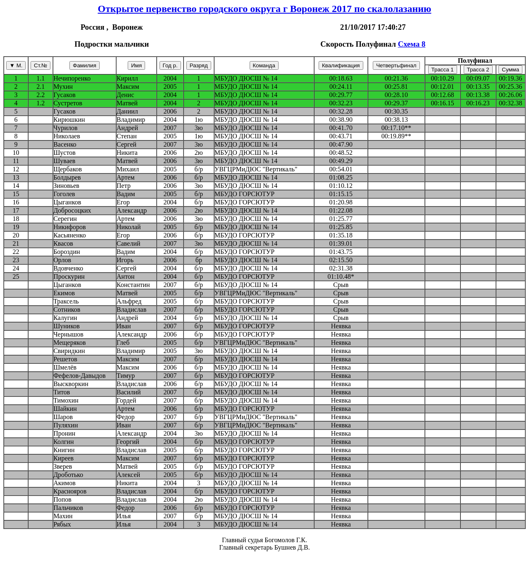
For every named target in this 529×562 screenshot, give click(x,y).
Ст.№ (40, 65)
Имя (136, 65)
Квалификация (341, 65)
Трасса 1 (442, 69)
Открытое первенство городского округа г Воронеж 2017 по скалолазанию (264, 8)
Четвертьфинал (396, 65)
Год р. (170, 65)
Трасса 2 (478, 69)
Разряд (199, 65)
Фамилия (84, 65)
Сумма (510, 69)
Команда (264, 65)
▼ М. (16, 65)
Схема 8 (412, 44)
